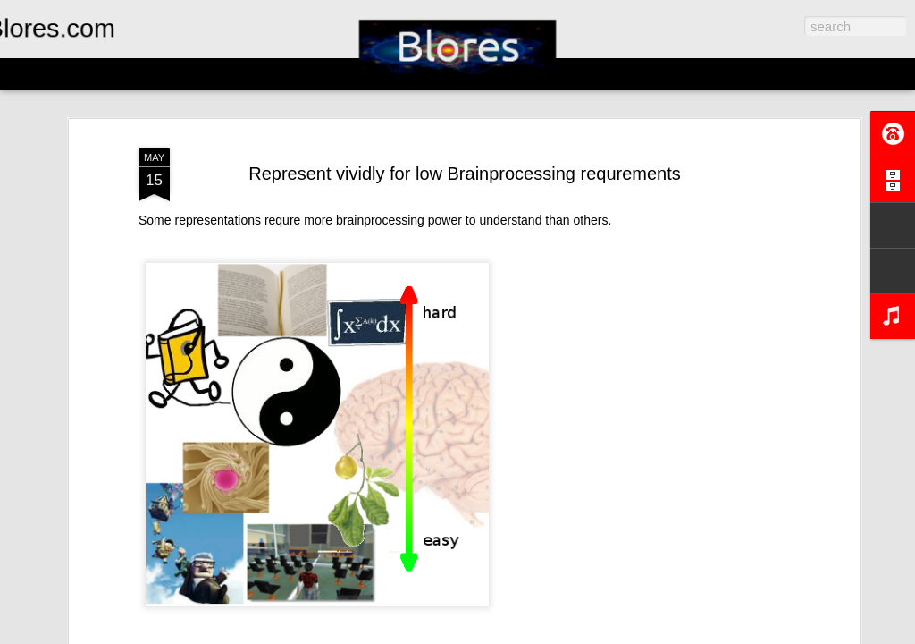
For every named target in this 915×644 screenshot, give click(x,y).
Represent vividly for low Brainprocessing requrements (464, 173)
